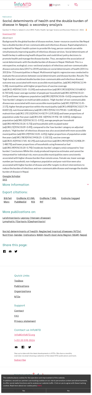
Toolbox (18, 280)
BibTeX (8, 198)
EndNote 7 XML (48, 198)
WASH (40, 235)
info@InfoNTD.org (24, 334)
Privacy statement (25, 321)
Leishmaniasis (11, 218)
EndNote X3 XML (26, 198)
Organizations (22, 291)
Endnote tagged (70, 198)
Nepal (83, 235)
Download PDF (9, 34)
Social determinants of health (20, 231)
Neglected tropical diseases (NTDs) (60, 231)
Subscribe (20, 360)
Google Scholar (11, 176)
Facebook (4, 251)
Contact (19, 310)
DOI (5, 179)
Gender (18, 235)
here (40, 386)
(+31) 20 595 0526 (24, 340)
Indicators (29, 235)
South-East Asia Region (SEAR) (61, 235)
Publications (21, 286)
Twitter (16, 251)
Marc (7, 201)
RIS (33, 201)
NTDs (17, 296)
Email (10, 251)
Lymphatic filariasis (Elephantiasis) (24, 221)
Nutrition (8, 235)
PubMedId (20, 201)
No (68, 391)
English (54, 5)
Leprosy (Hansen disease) (36, 218)
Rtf (41, 201)
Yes (23, 391)
